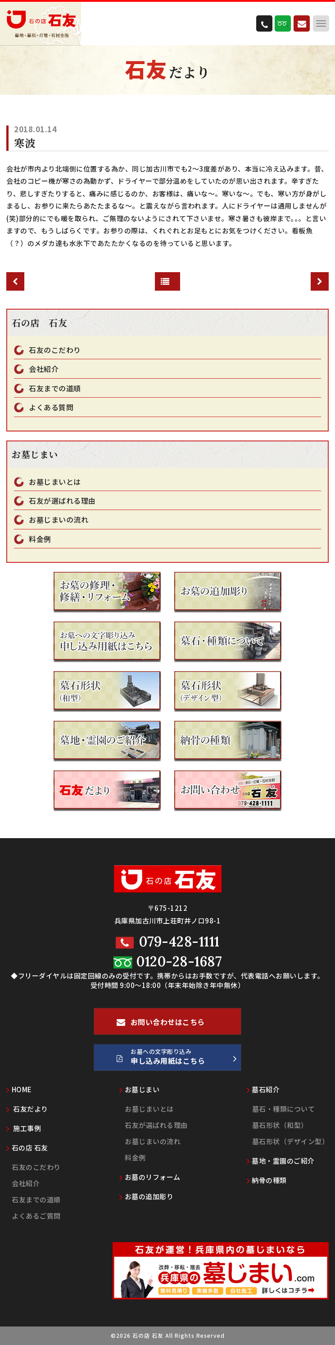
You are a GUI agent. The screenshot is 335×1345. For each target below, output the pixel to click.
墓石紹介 (263, 1089)
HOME (19, 1089)
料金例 (40, 539)
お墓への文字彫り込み (176, 1059)
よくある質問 (51, 407)
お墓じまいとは (55, 482)
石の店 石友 (27, 1147)
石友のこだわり (55, 350)
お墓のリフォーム (150, 1177)
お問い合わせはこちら (161, 1025)
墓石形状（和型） (280, 1125)
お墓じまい (139, 1089)
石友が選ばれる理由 (62, 501)
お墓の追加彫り (146, 1196)
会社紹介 (44, 369)
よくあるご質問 (36, 1215)
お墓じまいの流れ (58, 520)
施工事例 (23, 1128)
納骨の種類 (267, 1180)
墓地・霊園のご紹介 (281, 1160)
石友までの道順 (55, 388)
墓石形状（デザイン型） (290, 1141)
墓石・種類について (283, 1108)
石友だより (27, 1108)
